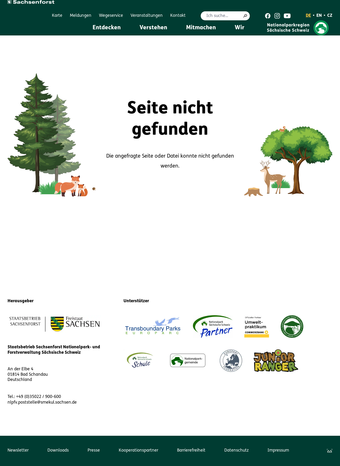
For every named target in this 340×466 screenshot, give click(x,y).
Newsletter (18, 450)
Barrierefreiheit (191, 450)
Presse (94, 450)
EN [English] (319, 15)
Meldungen (80, 15)
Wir (239, 28)
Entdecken (107, 28)
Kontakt (178, 15)
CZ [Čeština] (329, 15)
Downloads (58, 450)
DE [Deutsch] (308, 15)
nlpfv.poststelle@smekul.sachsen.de (42, 402)
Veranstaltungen (147, 15)
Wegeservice (111, 15)
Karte (57, 15)
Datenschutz (236, 450)
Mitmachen (201, 28)
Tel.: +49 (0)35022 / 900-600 (34, 397)
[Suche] (245, 16)
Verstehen (153, 28)
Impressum (278, 450)
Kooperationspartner (138, 450)
